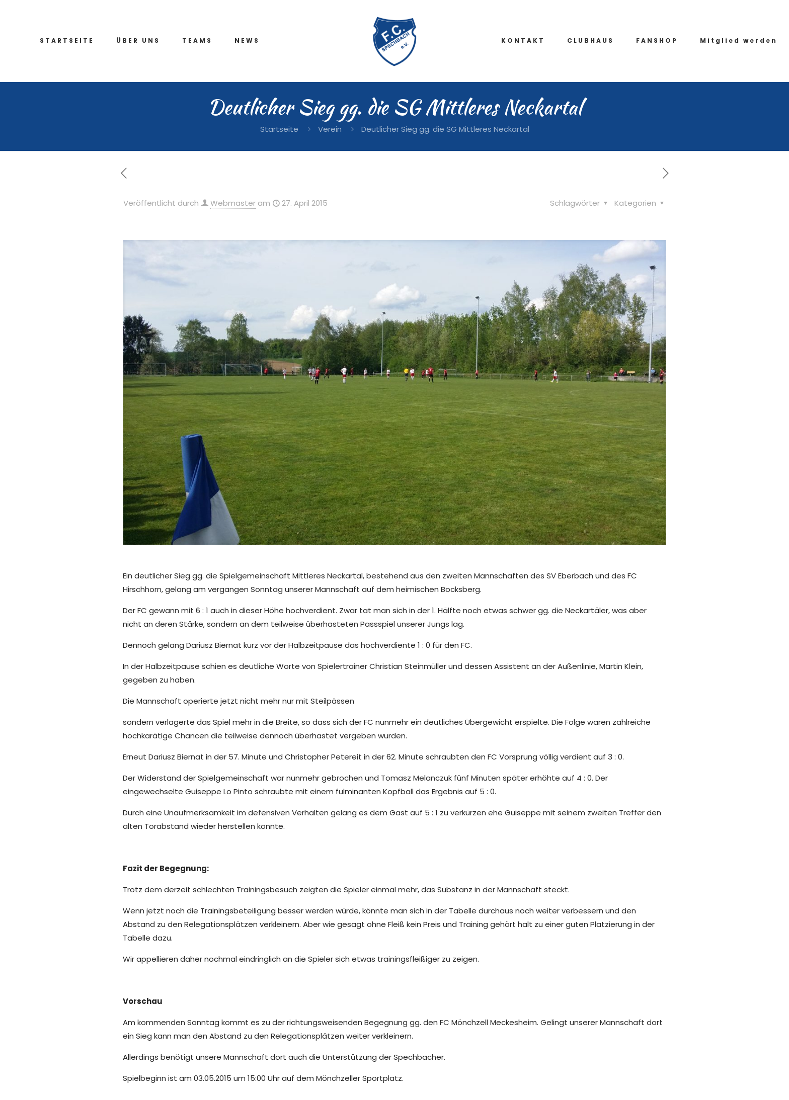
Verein (330, 129)
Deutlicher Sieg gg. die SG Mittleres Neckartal (445, 129)
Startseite (279, 129)
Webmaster (233, 203)
